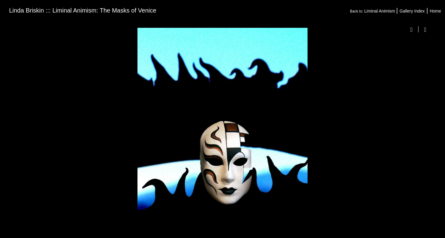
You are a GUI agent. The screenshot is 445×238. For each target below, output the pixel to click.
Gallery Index (412, 11)
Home (435, 11)
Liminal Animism (380, 11)
